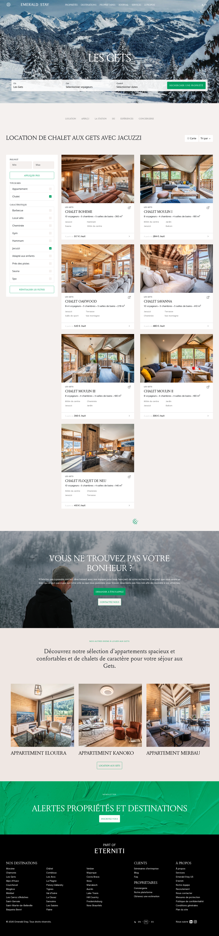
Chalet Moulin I (158, 211)
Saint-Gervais (13, 902)
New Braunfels (94, 906)
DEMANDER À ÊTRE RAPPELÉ (109, 591)
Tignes (49, 889)
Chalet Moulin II (158, 391)
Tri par (204, 138)
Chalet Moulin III (80, 391)
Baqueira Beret (14, 910)
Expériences (126, 118)
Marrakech (92, 885)
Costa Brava (93, 877)
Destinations (88, 4)
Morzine (10, 869)
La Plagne (51, 881)
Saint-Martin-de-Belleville (19, 906)
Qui (67, 84)
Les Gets (148, 207)
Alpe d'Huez (12, 881)
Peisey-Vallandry (54, 885)
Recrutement (183, 889)
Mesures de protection (188, 897)
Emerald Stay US (184, 877)
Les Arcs (51, 877)
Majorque (92, 873)
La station (101, 118)
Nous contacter (184, 893)
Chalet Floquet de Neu (85, 480)
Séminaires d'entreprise (146, 869)
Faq (136, 877)
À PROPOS (183, 863)
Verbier (90, 869)
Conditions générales (187, 906)
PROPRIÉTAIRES (145, 882)
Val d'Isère (51, 893)
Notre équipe (183, 885)
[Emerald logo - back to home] (28, 5)
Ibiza (89, 881)
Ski (113, 118)
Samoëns (51, 902)
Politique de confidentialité (190, 902)
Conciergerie (146, 118)
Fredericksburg (94, 902)
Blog (136, 873)
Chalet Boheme (78, 211)
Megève (10, 889)
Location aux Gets (109, 765)
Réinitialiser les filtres (32, 289)
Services (136, 4)
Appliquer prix (32, 175)
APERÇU (85, 118)
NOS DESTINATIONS (21, 863)
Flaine (49, 910)
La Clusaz (51, 897)
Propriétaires (107, 4)
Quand (119, 84)
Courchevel (12, 885)
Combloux (51, 873)
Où (14, 84)
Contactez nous (109, 602)
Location (70, 118)
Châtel (49, 869)
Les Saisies (52, 906)
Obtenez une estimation (146, 896)
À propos (149, 4)
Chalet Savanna (158, 301)
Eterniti (179, 881)
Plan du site (182, 910)
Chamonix (11, 873)
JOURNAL (123, 4)
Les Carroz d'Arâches (17, 897)
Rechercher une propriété (186, 85)
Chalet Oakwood (81, 301)
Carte (193, 138)
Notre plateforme (143, 892)
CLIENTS (140, 863)
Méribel (10, 893)
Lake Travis (92, 893)
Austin (90, 889)
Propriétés (71, 4)
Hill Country (92, 897)
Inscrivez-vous (109, 818)
